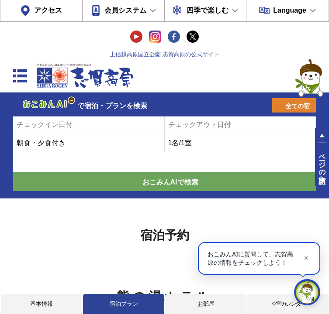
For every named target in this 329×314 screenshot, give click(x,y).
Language (289, 10)
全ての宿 (297, 105)
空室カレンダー (288, 303)
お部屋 (206, 303)
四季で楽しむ (208, 10)
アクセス (48, 10)
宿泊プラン (124, 303)
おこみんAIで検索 (170, 182)
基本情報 (41, 303)
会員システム (125, 10)
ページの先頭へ (322, 165)
